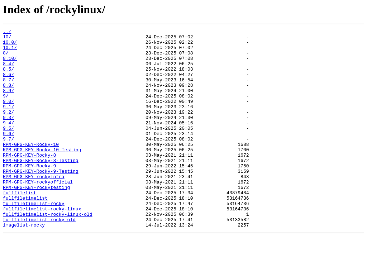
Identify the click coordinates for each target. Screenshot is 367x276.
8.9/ (8, 103)
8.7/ (8, 90)
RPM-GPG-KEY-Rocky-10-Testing (42, 174)
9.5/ (8, 148)
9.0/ (8, 116)
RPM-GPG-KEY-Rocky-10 (31, 168)
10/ (7, 38)
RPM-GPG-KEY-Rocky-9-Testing (40, 200)
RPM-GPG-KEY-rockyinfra (34, 206)
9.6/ (8, 155)
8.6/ (8, 84)
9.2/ (8, 129)
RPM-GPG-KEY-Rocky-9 (29, 193)
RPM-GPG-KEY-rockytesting (36, 219)
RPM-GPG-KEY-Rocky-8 (29, 180)
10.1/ (10, 51)
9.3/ (8, 135)
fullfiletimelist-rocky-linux (42, 245)
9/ (6, 109)
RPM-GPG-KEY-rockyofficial (38, 213)
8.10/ (10, 64)
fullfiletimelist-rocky (34, 238)
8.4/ (8, 71)
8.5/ (8, 77)
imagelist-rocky (24, 264)
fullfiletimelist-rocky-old (39, 258)
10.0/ (10, 45)
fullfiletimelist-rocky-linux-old (47, 251)
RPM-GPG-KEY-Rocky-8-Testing (40, 187)
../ (7, 32)
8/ (6, 58)
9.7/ (8, 161)
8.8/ (8, 97)
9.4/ (8, 142)
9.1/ (8, 122)
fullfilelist (20, 226)
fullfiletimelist (25, 232)
